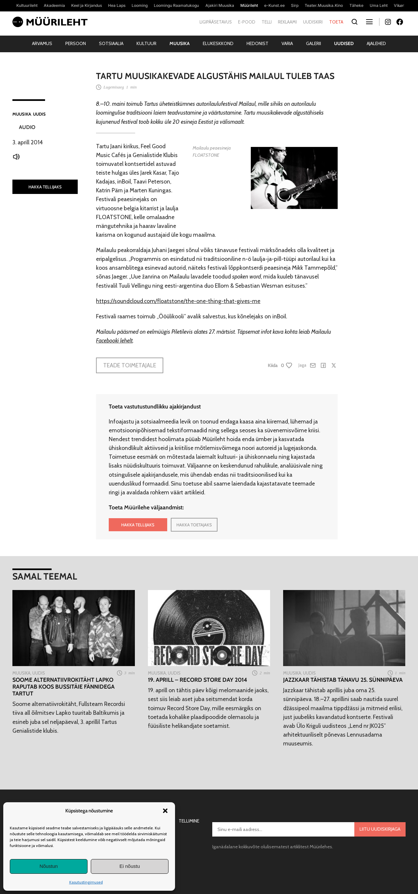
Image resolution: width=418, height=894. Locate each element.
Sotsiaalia (111, 43)
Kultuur (146, 43)
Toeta (336, 21)
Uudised (344, 43)
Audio (27, 127)
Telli (267, 21)
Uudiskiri (313, 21)
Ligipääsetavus (216, 21)
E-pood (246, 21)
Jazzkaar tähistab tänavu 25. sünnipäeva (343, 679)
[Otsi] (354, 22)
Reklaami (287, 21)
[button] (165, 810)
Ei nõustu (130, 866)
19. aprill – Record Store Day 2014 (197, 679)
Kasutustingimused (86, 882)
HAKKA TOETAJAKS (194, 524)
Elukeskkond (218, 43)
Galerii (313, 43)
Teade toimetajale (129, 365)
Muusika (179, 43)
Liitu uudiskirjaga (380, 829)
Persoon (75, 43)
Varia (287, 43)
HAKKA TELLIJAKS (45, 186)
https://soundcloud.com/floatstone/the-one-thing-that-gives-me (178, 300)
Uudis (39, 114)
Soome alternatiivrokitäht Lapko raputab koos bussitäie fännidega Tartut (63, 686)
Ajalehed (376, 43)
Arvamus (42, 43)
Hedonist (257, 43)
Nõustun (49, 866)
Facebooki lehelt (114, 340)
